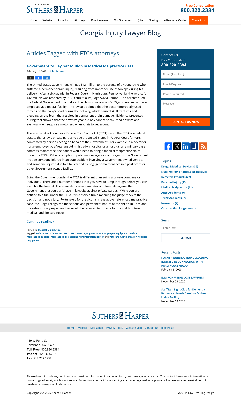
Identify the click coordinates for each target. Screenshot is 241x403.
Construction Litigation (178, 208)
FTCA (66, 233)
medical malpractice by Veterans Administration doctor (72, 236)
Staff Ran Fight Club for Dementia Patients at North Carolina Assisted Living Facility (184, 293)
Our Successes (123, 20)
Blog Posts (167, 328)
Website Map (134, 328)
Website (47, 20)
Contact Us (198, 20)
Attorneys (79, 20)
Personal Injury (173, 182)
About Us (63, 20)
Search (186, 238)
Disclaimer (96, 328)
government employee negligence (108, 233)
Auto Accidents (173, 192)
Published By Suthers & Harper (197, 8)
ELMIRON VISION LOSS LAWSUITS (182, 277)
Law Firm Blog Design (196, 393)
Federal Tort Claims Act (49, 233)
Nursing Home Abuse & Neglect (184, 172)
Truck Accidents (173, 198)
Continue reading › (40, 221)
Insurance (169, 203)
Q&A (140, 20)
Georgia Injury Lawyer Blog (55, 8)
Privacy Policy (114, 328)
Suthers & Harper (60, 393)
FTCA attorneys (79, 233)
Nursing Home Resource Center (167, 20)
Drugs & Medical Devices (179, 166)
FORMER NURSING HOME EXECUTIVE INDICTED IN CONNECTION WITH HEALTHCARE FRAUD (184, 261)
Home (33, 20)
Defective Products (176, 177)
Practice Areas (99, 20)
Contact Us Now (186, 122)
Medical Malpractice (49, 229)
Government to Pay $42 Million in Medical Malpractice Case (80, 65)
